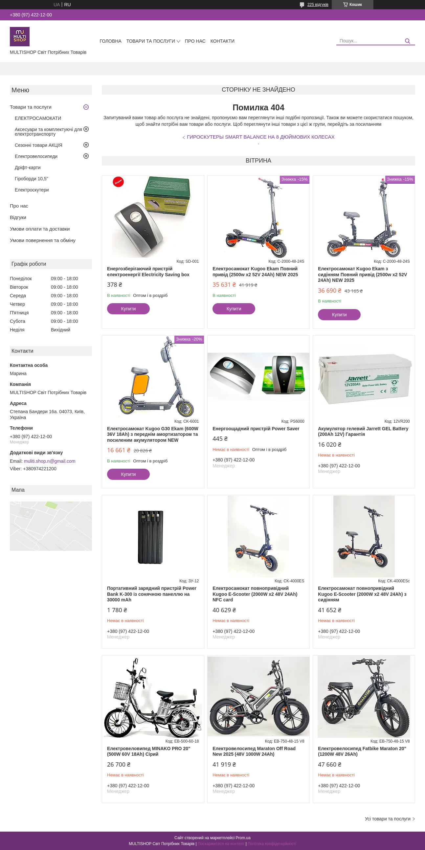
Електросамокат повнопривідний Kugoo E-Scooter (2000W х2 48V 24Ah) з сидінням (362, 594)
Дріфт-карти (28, 167)
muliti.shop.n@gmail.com (50, 461)
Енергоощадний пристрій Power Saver (255, 428)
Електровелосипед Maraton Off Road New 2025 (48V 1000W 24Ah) (254, 751)
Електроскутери (32, 189)
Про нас (195, 41)
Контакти (223, 41)
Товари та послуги (150, 41)
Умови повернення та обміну (43, 240)
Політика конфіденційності (272, 843)
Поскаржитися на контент (221, 843)
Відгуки (18, 217)
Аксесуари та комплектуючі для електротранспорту (48, 132)
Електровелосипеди (36, 156)
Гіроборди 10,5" (31, 178)
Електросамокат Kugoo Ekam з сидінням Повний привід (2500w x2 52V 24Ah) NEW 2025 (362, 274)
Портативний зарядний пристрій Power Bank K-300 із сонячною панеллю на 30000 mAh (151, 594)
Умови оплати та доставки (40, 229)
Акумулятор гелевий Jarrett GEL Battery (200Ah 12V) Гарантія (363, 431)
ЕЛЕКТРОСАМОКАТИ (38, 118)
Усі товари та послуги (388, 818)
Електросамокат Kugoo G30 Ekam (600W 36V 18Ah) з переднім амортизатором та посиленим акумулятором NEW (152, 434)
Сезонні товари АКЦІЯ (38, 145)
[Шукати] (407, 41)
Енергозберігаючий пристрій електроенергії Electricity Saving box (148, 271)
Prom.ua (243, 838)
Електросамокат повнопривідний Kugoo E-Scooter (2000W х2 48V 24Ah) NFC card (254, 594)
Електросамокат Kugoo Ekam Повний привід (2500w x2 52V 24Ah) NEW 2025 (255, 271)
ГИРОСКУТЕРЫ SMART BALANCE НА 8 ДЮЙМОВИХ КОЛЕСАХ (261, 137)
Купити (128, 308)
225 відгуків (317, 4)
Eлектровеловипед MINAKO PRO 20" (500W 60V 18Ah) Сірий (148, 751)
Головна (110, 41)
